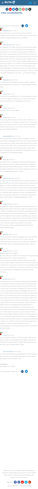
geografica (6, 234)
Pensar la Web (28, 485)
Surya (4, 159)
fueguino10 (6, 204)
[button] (30, 3)
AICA (4, 335)
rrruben (5, 117)
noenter (5, 94)
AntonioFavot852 (8, 351)
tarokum (5, 279)
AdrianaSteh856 (7, 136)
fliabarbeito (6, 30)
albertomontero (7, 45)
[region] (18, 19)
